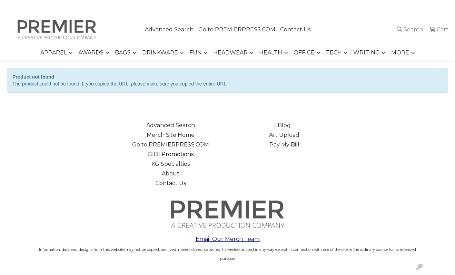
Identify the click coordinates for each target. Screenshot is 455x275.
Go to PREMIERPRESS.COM (236, 29)
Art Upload (284, 135)
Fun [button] (195, 52)
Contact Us (295, 29)
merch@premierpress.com (410, 7)
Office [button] (304, 52)
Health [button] (270, 52)
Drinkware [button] (160, 52)
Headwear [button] (230, 52)
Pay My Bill (284, 144)
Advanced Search (169, 29)
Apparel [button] (53, 52)
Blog (284, 125)
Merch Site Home (171, 135)
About (170, 173)
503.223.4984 (350, 7)
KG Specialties (170, 164)
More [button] (400, 52)
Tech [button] (334, 52)
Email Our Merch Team (228, 239)
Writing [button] (366, 52)
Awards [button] (90, 52)
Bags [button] (123, 52)
